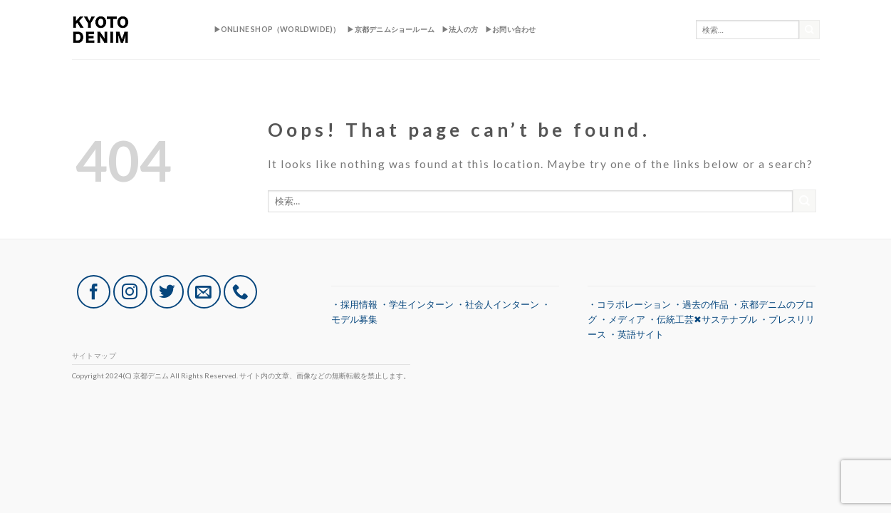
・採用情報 (354, 304)
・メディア (622, 319)
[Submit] (809, 30)
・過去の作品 (701, 304)
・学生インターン (417, 304)
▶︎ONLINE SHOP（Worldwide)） (277, 29)
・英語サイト (636, 334)
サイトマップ (94, 355)
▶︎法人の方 (460, 29)
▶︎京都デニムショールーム (390, 29)
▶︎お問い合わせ (510, 29)
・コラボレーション (629, 304)
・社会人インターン (497, 304)
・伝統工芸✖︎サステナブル (702, 319)
